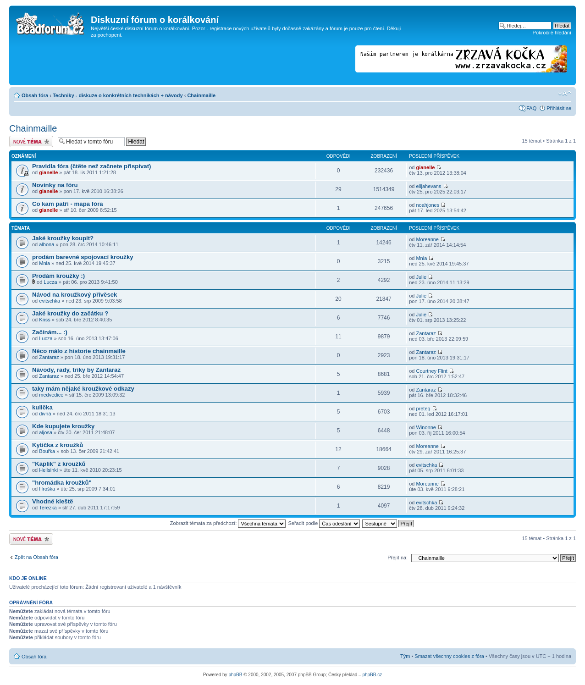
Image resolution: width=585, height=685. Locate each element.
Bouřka (47, 451)
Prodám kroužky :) (58, 275)
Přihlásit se (558, 108)
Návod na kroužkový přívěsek (74, 294)
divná (45, 413)
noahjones (427, 205)
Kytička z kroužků (57, 445)
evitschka (49, 301)
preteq (423, 408)
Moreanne (427, 239)
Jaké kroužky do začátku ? (70, 313)
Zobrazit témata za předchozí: (228, 523)
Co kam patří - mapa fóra (67, 203)
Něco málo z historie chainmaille (79, 351)
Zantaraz (426, 333)
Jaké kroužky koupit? (63, 238)
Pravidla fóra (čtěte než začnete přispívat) (91, 166)
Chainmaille (201, 95)
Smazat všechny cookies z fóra (449, 656)
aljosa (45, 432)
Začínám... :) (49, 332)
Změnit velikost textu (564, 93)
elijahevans (428, 186)
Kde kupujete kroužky (63, 426)
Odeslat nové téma (31, 141)
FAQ (531, 108)
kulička (42, 407)
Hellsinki (48, 470)
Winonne (426, 427)
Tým (405, 656)
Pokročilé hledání (552, 32)
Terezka (48, 507)
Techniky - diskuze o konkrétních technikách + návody (118, 95)
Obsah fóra (35, 95)
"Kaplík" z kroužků (59, 463)
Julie (421, 277)
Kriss (44, 319)
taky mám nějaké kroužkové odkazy (83, 388)
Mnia (44, 263)
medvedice (51, 395)
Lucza (50, 282)
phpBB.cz (372, 674)
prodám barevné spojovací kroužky (82, 257)
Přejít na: (397, 557)
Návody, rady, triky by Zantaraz (76, 369)
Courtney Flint (431, 371)
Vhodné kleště (52, 501)
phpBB (235, 674)
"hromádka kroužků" (62, 482)
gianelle (48, 172)
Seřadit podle (324, 523)
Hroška (47, 489)
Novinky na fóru (55, 185)
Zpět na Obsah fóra (36, 557)
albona (46, 244)
